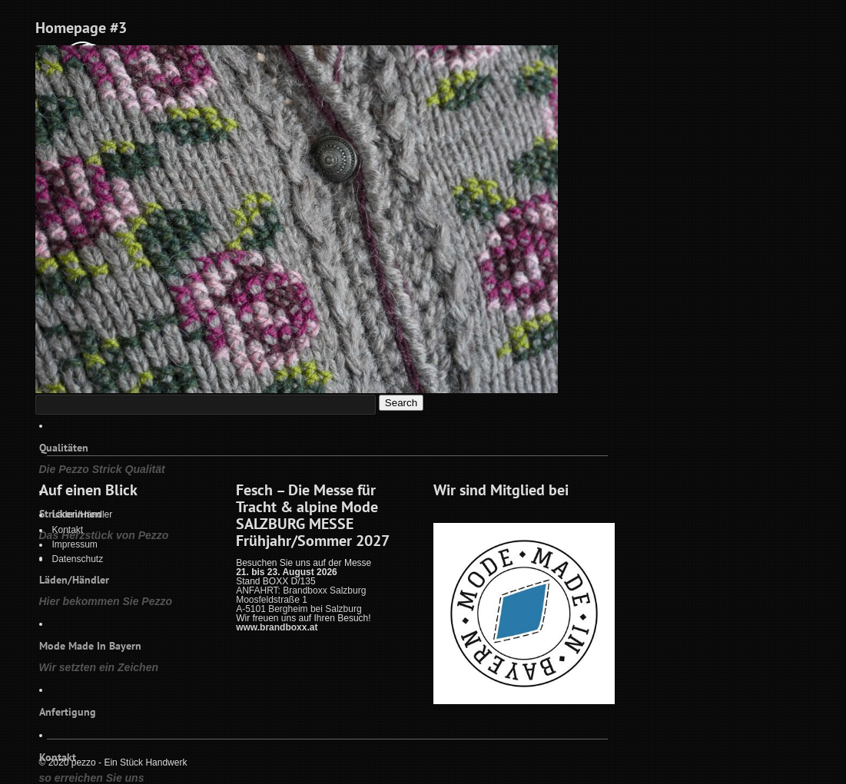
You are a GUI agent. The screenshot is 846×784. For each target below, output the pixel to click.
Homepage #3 (81, 28)
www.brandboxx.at (276, 627)
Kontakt (68, 529)
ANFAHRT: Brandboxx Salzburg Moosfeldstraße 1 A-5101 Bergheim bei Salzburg (301, 599)
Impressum (75, 544)
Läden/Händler (82, 514)
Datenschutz (78, 559)
